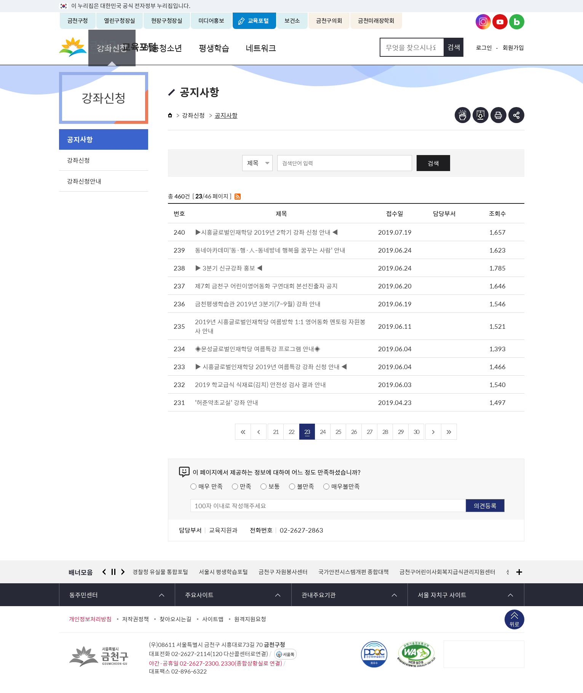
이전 (103, 572)
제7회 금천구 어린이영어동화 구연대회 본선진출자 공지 (266, 285)
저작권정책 (135, 619)
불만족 (305, 486)
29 (400, 431)
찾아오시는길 (176, 619)
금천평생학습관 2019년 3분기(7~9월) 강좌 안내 (258, 303)
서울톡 (288, 654)
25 (338, 431)
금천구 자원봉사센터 (283, 571)
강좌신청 (193, 47)
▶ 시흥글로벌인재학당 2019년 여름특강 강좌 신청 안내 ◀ (271, 366)
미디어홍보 (211, 20)
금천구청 (77, 20)
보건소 (292, 20)
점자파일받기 (481, 115)
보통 (274, 486)
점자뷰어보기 (463, 115)
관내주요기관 (319, 594)
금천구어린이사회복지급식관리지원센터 (447, 571)
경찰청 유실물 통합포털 (160, 571)
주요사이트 (199, 594)
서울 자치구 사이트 (442, 594)
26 (353, 431)
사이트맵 (213, 619)
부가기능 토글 (516, 115)
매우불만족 (345, 486)
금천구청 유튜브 (500, 21)
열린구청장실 (119, 20)
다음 (123, 572)
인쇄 (498, 115)
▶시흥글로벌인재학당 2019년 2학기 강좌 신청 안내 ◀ (266, 232)
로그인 (484, 47)
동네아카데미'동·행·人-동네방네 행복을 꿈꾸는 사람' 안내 (270, 249)
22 (291, 431)
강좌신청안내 (84, 181)
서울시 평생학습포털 (223, 571)
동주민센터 (83, 594)
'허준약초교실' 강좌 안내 (226, 402)
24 (322, 431)
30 (416, 431)
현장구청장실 (166, 20)
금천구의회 (329, 20)
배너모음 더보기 (519, 572)
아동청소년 (243, 47)
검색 (433, 163)
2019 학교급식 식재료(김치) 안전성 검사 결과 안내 (260, 384)
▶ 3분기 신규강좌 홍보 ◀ (229, 267)
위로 (514, 624)
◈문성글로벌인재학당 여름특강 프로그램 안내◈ (257, 348)
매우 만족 (210, 486)
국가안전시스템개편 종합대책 (353, 571)
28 (385, 431)
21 (275, 431)
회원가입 (513, 47)
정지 (113, 572)
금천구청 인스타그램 (483, 21)
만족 (245, 486)
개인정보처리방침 (90, 619)
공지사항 (80, 139)
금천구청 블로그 (516, 21)
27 (369, 431)
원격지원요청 (250, 619)
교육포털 (258, 20)
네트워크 (338, 47)
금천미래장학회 (376, 20)
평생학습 (292, 47)
